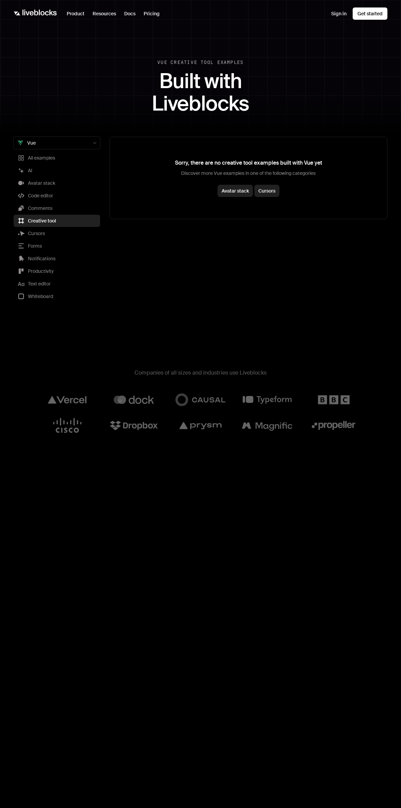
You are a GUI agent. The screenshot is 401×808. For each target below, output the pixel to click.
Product (78, 15)
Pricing (152, 14)
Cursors (266, 191)
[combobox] (57, 143)
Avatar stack (235, 191)
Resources (106, 15)
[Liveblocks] (35, 13)
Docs (129, 14)
